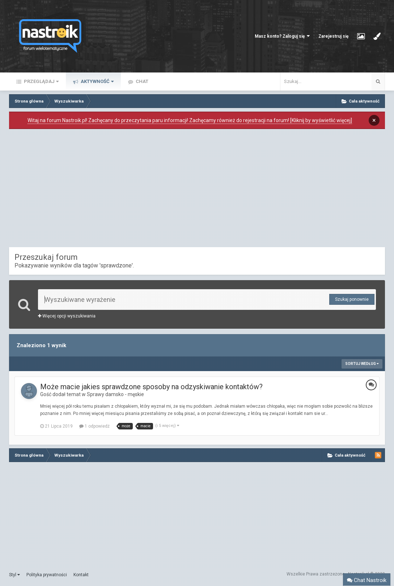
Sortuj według (362, 364)
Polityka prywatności (46, 574)
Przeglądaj (41, 81)
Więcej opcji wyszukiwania (67, 316)
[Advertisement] (197, 190)
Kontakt (81, 574)
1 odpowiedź (94, 426)
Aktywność (97, 81)
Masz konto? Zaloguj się (282, 36)
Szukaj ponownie (352, 299)
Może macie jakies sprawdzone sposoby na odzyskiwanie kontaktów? (151, 386)
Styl (14, 574)
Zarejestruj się (333, 36)
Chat (141, 81)
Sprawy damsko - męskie (115, 394)
